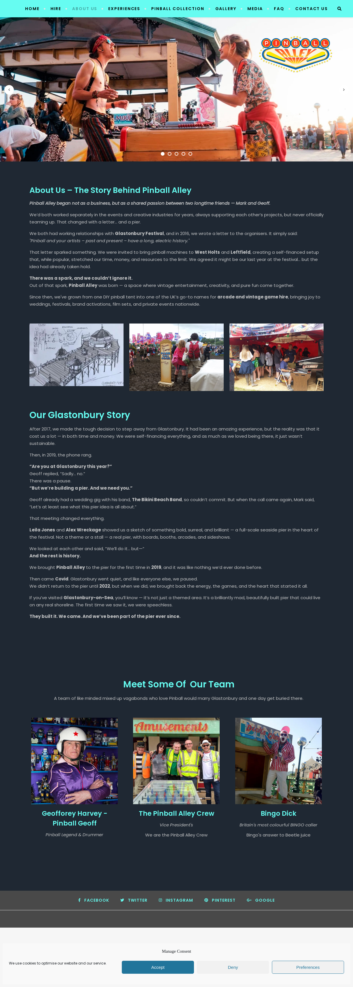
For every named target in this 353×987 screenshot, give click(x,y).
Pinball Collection (177, 9)
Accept (158, 967)
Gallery (225, 9)
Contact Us (311, 9)
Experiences (124, 9)
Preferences (308, 967)
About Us (84, 9)
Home (32, 9)
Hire (56, 9)
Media (255, 9)
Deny (233, 967)
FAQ (279, 9)
